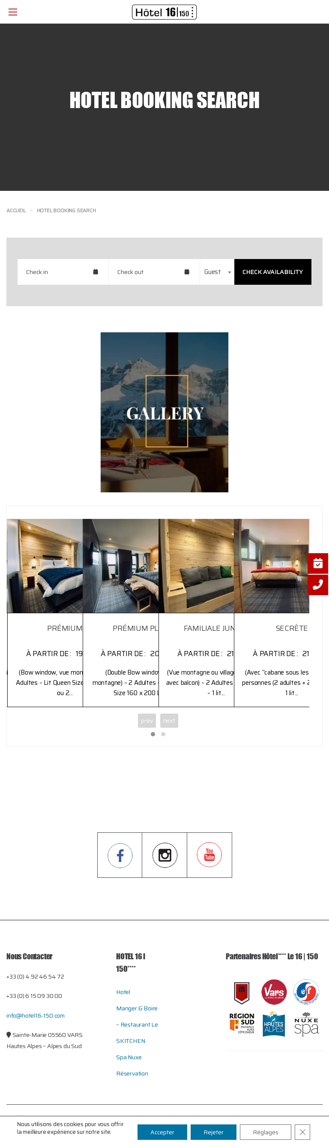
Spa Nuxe (128, 1057)
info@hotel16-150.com (35, 1015)
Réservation (132, 1073)
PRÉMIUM (65, 628)
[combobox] (217, 272)
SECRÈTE (291, 628)
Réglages (265, 1132)
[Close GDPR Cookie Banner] (302, 1132)
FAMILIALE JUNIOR (216, 628)
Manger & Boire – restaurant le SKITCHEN (137, 1024)
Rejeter (213, 1132)
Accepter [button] (162, 1132)
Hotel (123, 992)
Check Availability (272, 272)
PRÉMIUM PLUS (140, 628)
